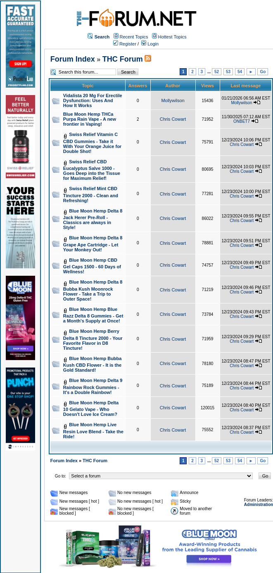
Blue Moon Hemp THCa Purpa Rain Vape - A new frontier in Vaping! (89, 119)
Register (124, 43)
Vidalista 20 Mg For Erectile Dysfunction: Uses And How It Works (92, 100)
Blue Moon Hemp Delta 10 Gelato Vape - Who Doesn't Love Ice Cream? (91, 408)
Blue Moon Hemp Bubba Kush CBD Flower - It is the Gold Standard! (92, 364)
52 (216, 71)
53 (228, 71)
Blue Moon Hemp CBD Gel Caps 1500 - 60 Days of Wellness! (92, 266)
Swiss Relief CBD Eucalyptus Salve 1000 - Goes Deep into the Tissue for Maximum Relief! (91, 170)
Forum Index (72, 59)
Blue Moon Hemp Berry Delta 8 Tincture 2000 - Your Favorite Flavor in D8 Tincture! (93, 340)
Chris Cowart (173, 119)
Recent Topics (134, 36)
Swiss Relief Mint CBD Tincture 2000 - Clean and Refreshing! (90, 194)
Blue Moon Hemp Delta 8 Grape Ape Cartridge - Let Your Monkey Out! (92, 243)
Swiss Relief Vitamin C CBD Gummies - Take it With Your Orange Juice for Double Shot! (92, 143)
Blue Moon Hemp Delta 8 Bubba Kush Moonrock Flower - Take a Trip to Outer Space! (92, 290)
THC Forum (122, 59)
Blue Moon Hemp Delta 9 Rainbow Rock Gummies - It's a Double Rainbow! (92, 386)
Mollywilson (172, 100)
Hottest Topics (172, 36)
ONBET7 (241, 121)
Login (150, 43)
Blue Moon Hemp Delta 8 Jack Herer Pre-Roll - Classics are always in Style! (92, 219)
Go (263, 71)
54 (239, 71)
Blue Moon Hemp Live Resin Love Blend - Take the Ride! (93, 430)
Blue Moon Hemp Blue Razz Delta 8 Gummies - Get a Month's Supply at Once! (93, 315)
